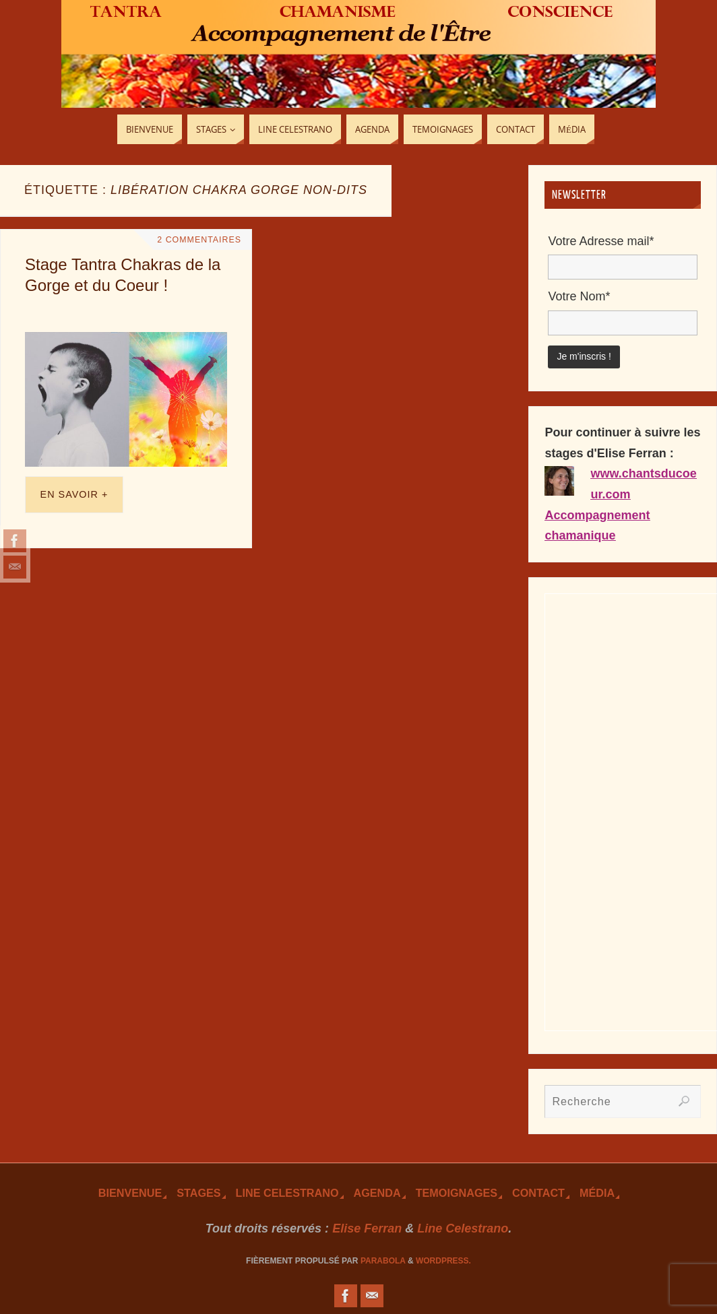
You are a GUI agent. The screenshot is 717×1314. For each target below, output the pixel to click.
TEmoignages (456, 1193)
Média (597, 1193)
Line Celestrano (287, 1193)
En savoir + (74, 494)
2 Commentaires (198, 239)
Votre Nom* (579, 296)
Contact (538, 1193)
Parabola (383, 1261)
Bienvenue (130, 1193)
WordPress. (443, 1261)
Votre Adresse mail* (601, 241)
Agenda (377, 1193)
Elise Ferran (367, 1228)
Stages (198, 1193)
